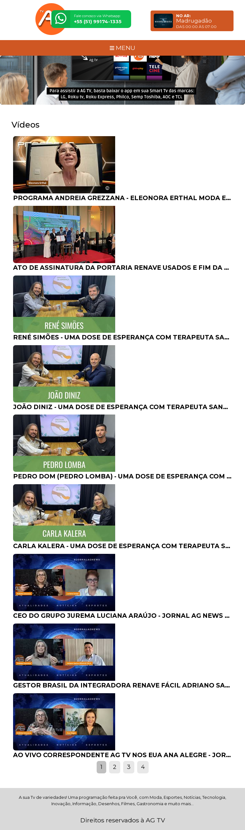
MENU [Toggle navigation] (122, 48)
